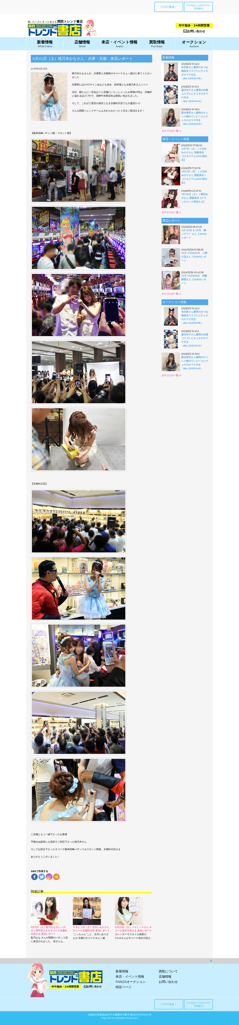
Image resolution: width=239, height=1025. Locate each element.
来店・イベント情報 (119, 42)
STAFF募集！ (169, 7)
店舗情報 (82, 42)
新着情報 (45, 42)
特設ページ (123, 987)
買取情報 (157, 42)
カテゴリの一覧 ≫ (171, 130)
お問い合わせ (194, 31)
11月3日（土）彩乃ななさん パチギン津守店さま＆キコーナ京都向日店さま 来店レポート (49, 930)
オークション (194, 42)
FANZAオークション (131, 982)
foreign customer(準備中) (198, 7)
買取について (168, 971)
